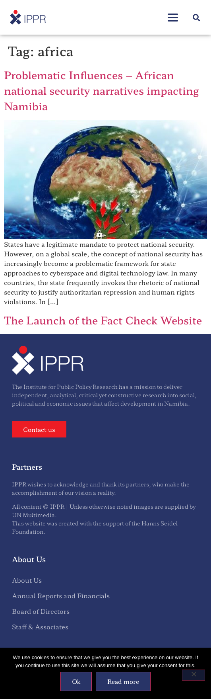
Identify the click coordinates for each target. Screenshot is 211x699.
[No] (193, 675)
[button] (173, 13)
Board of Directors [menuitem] (41, 611)
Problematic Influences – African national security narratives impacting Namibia (101, 90)
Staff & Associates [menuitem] (40, 626)
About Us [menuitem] (27, 580)
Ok (76, 681)
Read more (123, 681)
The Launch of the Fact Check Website (103, 319)
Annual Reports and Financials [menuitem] (61, 595)
